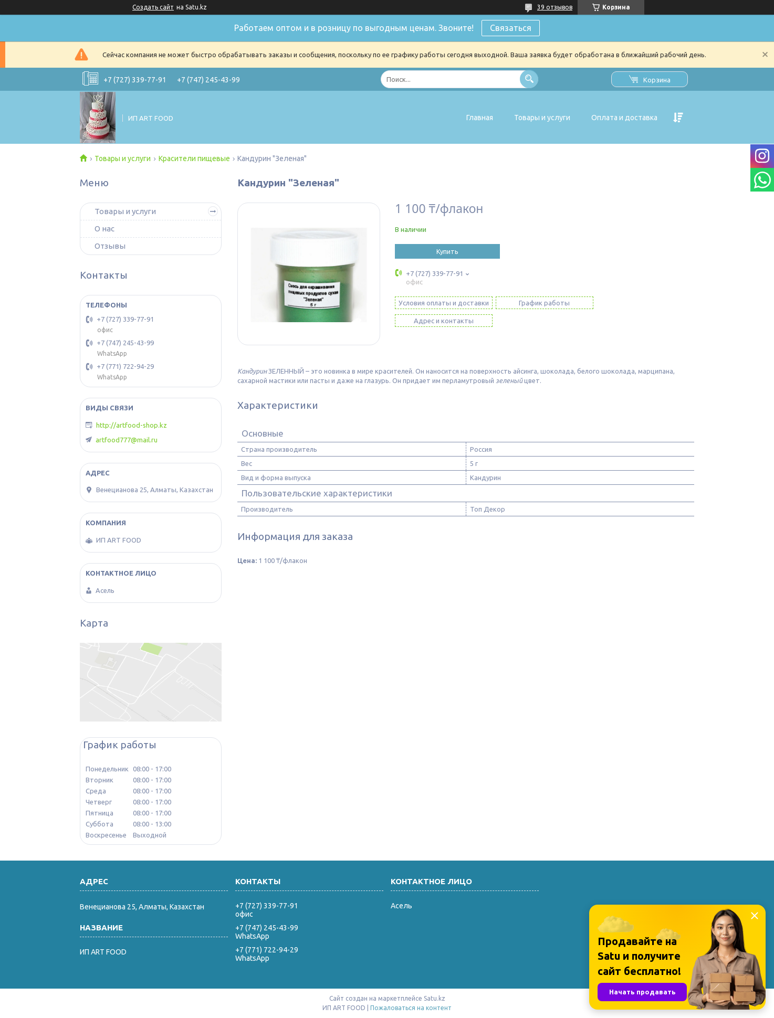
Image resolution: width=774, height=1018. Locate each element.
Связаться (510, 28)
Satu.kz (434, 998)
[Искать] (529, 79)
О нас (104, 228)
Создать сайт (153, 7)
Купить (447, 251)
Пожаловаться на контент (411, 1007)
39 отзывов (554, 7)
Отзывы (110, 245)
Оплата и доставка (624, 117)
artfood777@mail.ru (127, 439)
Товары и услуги (542, 117)
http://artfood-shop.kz (131, 425)
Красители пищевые (194, 158)
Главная (479, 117)
